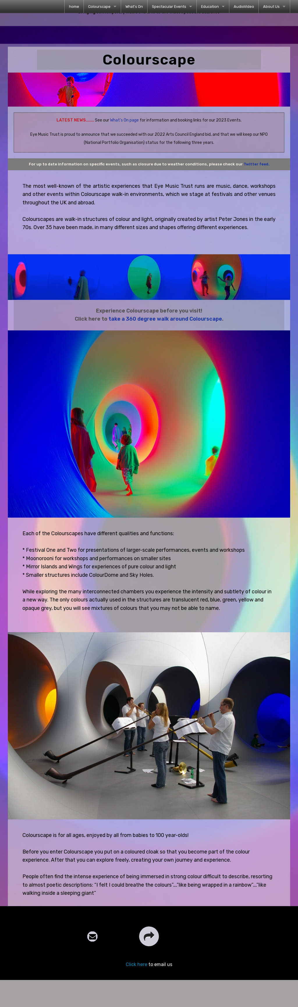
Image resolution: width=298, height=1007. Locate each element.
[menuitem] (74, 6)
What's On (134, 6)
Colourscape (99, 6)
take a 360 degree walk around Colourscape (165, 329)
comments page (62, 920)
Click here (136, 985)
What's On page (124, 130)
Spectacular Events (169, 6)
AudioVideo (244, 6)
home (74, 6)
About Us (271, 6)
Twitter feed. (256, 174)
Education (210, 6)
